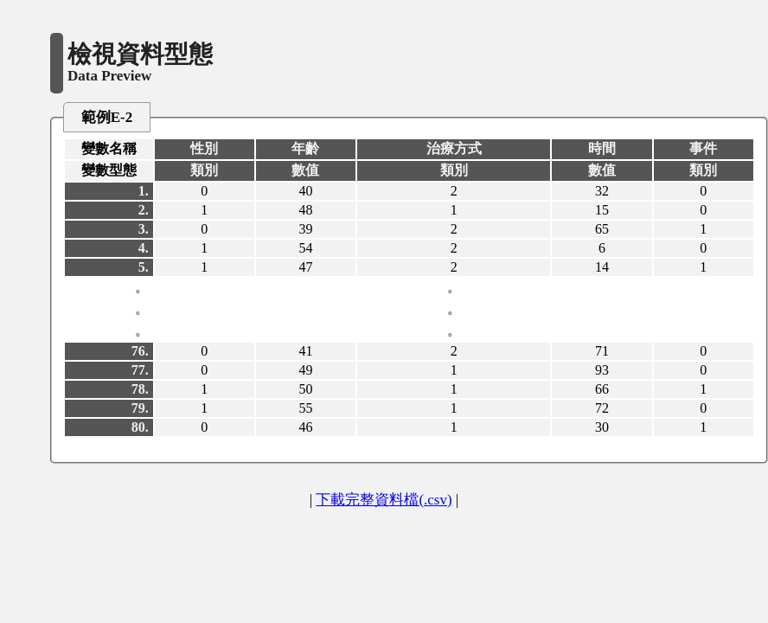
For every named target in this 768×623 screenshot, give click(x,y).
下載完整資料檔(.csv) (383, 499)
